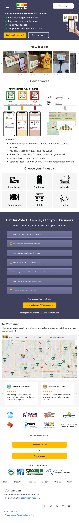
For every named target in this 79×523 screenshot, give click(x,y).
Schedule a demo (38, 35)
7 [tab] (38, 75)
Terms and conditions (25, 515)
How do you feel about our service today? (27, 281)
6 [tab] (35, 75)
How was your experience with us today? (27, 253)
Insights (32, 482)
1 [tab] (18, 75)
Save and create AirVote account (39, 305)
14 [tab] (61, 75)
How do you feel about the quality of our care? (29, 272)
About (69, 482)
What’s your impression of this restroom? (27, 234)
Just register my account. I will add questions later (39, 312)
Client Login (63, 6)
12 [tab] (54, 75)
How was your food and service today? (26, 244)
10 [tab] (48, 75)
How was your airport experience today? (27, 262)
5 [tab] (31, 75)
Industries (18, 482)
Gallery (45, 482)
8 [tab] (41, 75)
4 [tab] (28, 75)
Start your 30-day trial (15, 35)
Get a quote (39, 456)
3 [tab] (25, 75)
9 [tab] (44, 75)
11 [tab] (51, 75)
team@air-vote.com (30, 497)
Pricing (57, 482)
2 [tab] (21, 75)
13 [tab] (57, 75)
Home (6, 482)
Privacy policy (10, 515)
